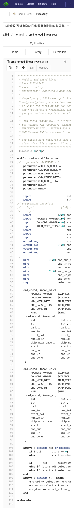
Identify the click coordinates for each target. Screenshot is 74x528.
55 (9, 278)
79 (9, 368)
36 (9, 207)
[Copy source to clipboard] (10, 68)
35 (9, 203)
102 (9, 455)
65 (9, 316)
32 (9, 192)
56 (9, 282)
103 (9, 458)
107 (9, 473)
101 (9, 451)
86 (9, 395)
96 (9, 432)
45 (9, 240)
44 (9, 237)
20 (9, 147)
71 (9, 338)
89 (9, 406)
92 (9, 417)
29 (9, 180)
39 (9, 218)
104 (9, 462)
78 (9, 364)
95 (9, 428)
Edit (32, 67)
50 (9, 259)
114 (9, 500)
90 (9, 410)
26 (9, 169)
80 (9, 372)
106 (9, 470)
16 (9, 132)
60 (9, 297)
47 (9, 248)
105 (9, 466)
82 (9, 379)
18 (9, 139)
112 (9, 492)
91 (9, 413)
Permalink (59, 52)
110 (9, 485)
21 (9, 150)
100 (9, 447)
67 (9, 323)
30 (9, 184)
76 (9, 357)
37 (9, 210)
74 (9, 349)
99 (9, 443)
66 (9, 319)
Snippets (42, 4)
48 (9, 252)
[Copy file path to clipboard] (65, 62)
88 (9, 402)
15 (9, 128)
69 (9, 331)
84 (9, 387)
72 (9, 342)
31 (9, 188)
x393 (6, 34)
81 (9, 376)
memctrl (19, 34)
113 (9, 496)
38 (9, 214)
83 (9, 383)
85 (9, 391)
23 (9, 158)
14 (9, 124)
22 (9, 154)
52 (9, 267)
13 (9, 120)
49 (9, 256)
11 (9, 113)
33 (9, 195)
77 (9, 361)
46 (9, 244)
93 (9, 421)
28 (9, 177)
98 (9, 440)
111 (9, 488)
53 (9, 271)
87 (9, 398)
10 (9, 109)
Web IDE (43, 67)
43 (9, 233)
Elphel (18, 13)
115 (9, 503)
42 (9, 229)
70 (9, 334)
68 (9, 327)
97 (9, 436)
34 (9, 199)
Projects (18, 4)
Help (54, 4)
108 (9, 477)
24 (9, 162)
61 (9, 301)
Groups (30, 4)
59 (9, 293)
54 (9, 274)
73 (9, 346)
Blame (14, 52)
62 (9, 304)
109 (9, 481)
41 (9, 225)
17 (9, 135)
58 (9, 289)
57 (9, 286)
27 (9, 173)
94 (9, 425)
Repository (42, 14)
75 (9, 353)
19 (9, 143)
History (37, 52)
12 (9, 116)
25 (9, 165)
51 (9, 263)
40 (9, 222)
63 (9, 308)
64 (9, 312)
